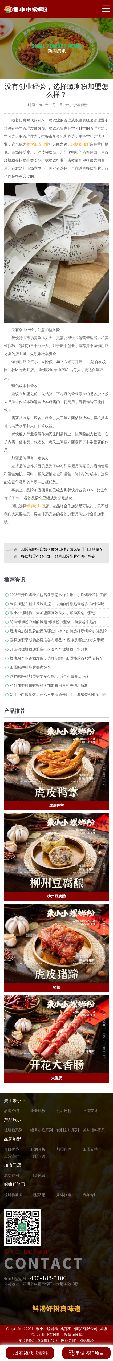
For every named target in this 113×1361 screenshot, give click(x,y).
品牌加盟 (12, 1139)
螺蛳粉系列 (13, 1130)
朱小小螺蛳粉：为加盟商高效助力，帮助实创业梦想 (53, 613)
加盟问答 (37, 1156)
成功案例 (11, 1176)
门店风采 (37, 1176)
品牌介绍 (11, 1111)
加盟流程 (11, 1156)
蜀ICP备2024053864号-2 (38, 1341)
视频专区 (90, 1195)
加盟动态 (37, 1195)
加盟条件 (64, 1149)
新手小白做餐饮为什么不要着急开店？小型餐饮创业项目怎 (58, 695)
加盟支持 (90, 1149)
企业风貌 (37, 1111)
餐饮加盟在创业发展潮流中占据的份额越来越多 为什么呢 (57, 604)
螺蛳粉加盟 (80, 144)
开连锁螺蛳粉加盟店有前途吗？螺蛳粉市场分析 (49, 649)
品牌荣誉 (90, 1111)
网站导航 (68, 1341)
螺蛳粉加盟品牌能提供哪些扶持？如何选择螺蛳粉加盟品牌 (58, 631)
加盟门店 (12, 1165)
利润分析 (37, 1149)
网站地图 (86, 1341)
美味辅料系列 (94, 1130)
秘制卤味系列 (68, 1130)
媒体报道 (64, 1195)
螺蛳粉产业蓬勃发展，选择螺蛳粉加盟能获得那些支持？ (56, 658)
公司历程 (64, 1111)
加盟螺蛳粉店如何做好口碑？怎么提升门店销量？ (62, 549)
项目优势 (11, 1149)
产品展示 (12, 1119)
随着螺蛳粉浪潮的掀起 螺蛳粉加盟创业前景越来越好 (53, 622)
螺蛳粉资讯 (14, 1184)
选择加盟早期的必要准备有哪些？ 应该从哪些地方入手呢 (57, 640)
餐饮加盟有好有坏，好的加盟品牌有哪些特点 (58, 556)
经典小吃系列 (41, 1130)
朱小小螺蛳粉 (47, 1329)
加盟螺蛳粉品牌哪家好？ (30, 667)
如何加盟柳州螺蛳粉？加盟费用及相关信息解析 (49, 686)
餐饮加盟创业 (37, 144)
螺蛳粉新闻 (13, 1195)
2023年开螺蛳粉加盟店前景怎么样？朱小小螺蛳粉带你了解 (58, 595)
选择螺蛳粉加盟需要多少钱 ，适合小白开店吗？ (49, 676)
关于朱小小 (14, 1100)
